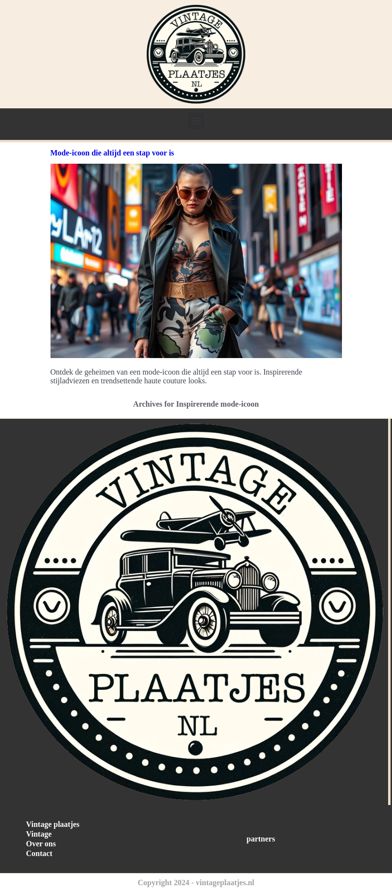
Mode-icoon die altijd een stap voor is (112, 153)
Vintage (39, 834)
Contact (39, 853)
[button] (196, 121)
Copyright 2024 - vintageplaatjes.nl (196, 882)
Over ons (41, 844)
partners (261, 839)
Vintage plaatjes (53, 824)
